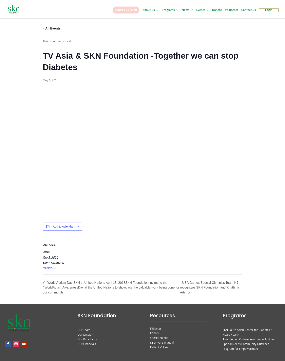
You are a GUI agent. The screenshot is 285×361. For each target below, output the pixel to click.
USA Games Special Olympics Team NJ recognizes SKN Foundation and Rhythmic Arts (210, 285)
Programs (168, 10)
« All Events (52, 26)
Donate (217, 10)
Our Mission (85, 332)
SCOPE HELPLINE (126, 10)
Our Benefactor (88, 337)
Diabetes (155, 326)
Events (200, 10)
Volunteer (231, 10)
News (185, 10)
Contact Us (248, 10)
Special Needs (159, 335)
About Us (148, 10)
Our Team (84, 327)
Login (269, 10)
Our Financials (87, 341)
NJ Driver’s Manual (162, 340)
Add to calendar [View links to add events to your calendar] (63, 224)
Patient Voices (159, 345)
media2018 (49, 265)
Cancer (154, 330)
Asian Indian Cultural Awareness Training (249, 337)
